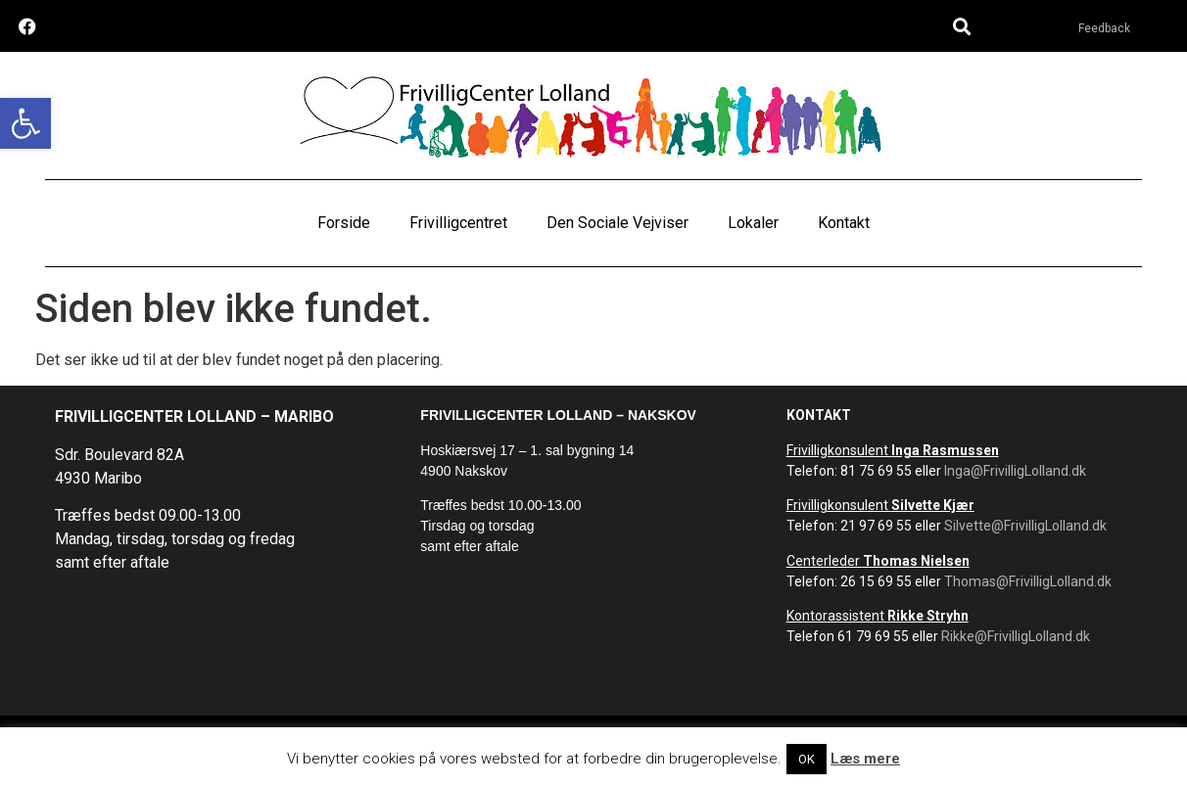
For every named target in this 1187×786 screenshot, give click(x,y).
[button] (25, 123)
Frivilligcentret (458, 222)
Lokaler (753, 222)
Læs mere (865, 758)
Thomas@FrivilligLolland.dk (1028, 581)
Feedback (1104, 28)
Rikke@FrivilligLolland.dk (1015, 636)
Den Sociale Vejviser (617, 222)
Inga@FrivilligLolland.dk (1015, 471)
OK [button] (806, 759)
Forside (343, 222)
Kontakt (844, 222)
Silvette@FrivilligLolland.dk (1025, 525)
